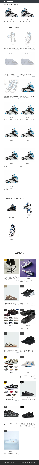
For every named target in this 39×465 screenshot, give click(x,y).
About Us (8, 462)
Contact (12, 462)
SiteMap (5, 462)
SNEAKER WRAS (28, 462)
